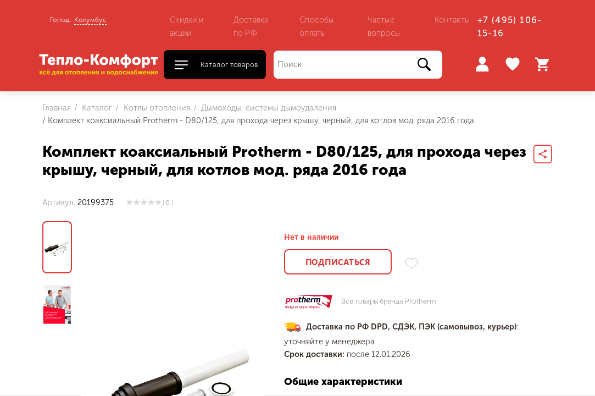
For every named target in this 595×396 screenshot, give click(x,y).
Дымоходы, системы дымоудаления (267, 108)
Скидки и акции (186, 26)
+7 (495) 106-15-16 (509, 26)
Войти (482, 64)
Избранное (514, 64)
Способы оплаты (316, 26)
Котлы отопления (155, 108)
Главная (56, 108)
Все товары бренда (388, 301)
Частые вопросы (384, 26)
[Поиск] (358, 65)
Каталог (96, 108)
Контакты (452, 20)
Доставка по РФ (250, 26)
